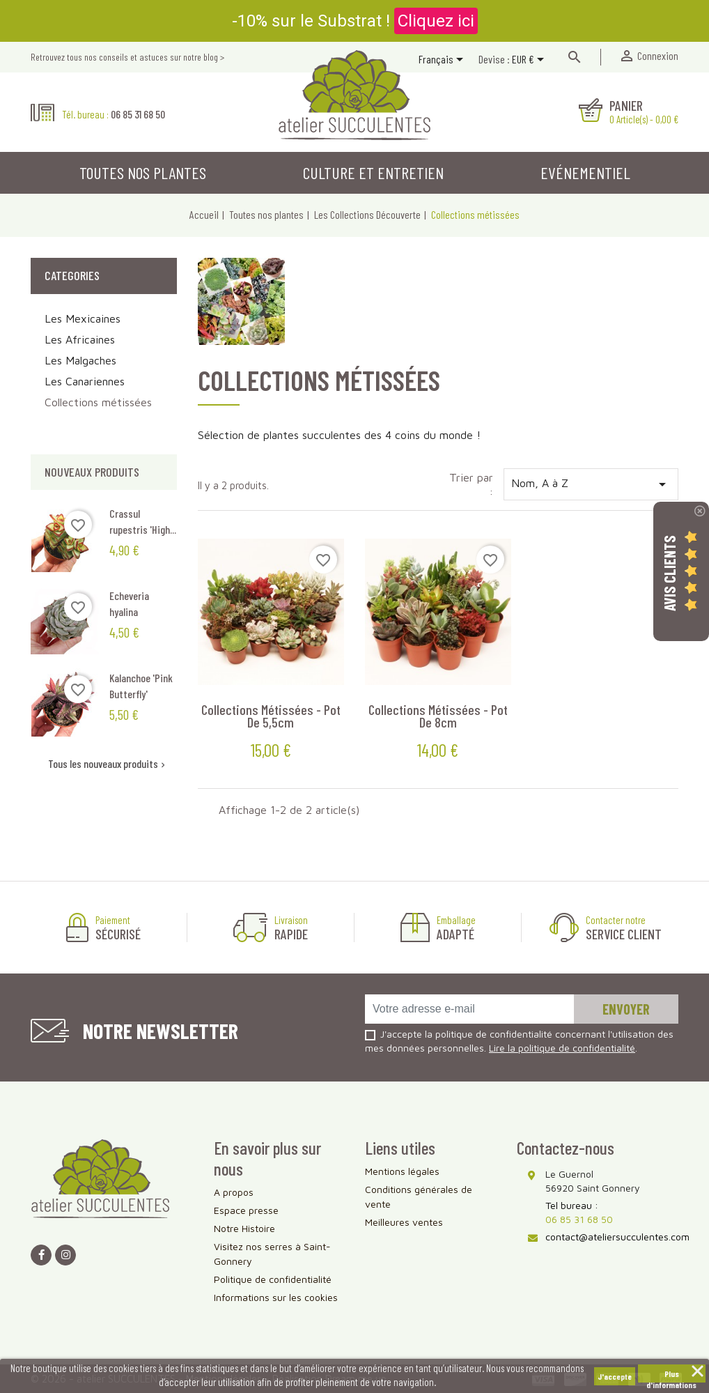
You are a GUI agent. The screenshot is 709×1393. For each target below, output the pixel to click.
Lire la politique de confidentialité (562, 1048)
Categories (72, 275)
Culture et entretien (373, 172)
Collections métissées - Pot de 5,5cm (271, 715)
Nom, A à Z (591, 484)
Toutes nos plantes (142, 172)
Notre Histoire (244, 1228)
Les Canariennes (85, 381)
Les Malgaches (80, 360)
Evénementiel (585, 172)
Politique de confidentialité (273, 1279)
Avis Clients (669, 572)
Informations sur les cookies (276, 1297)
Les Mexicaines (82, 318)
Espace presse (246, 1210)
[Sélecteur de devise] (530, 60)
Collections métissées (98, 402)
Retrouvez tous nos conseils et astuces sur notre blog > (127, 57)
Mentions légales (402, 1171)
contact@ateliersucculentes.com (617, 1236)
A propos (234, 1192)
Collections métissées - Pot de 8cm (438, 715)
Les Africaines (80, 339)
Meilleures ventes (404, 1222)
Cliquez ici (436, 21)
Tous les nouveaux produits (108, 763)
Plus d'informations (671, 1376)
